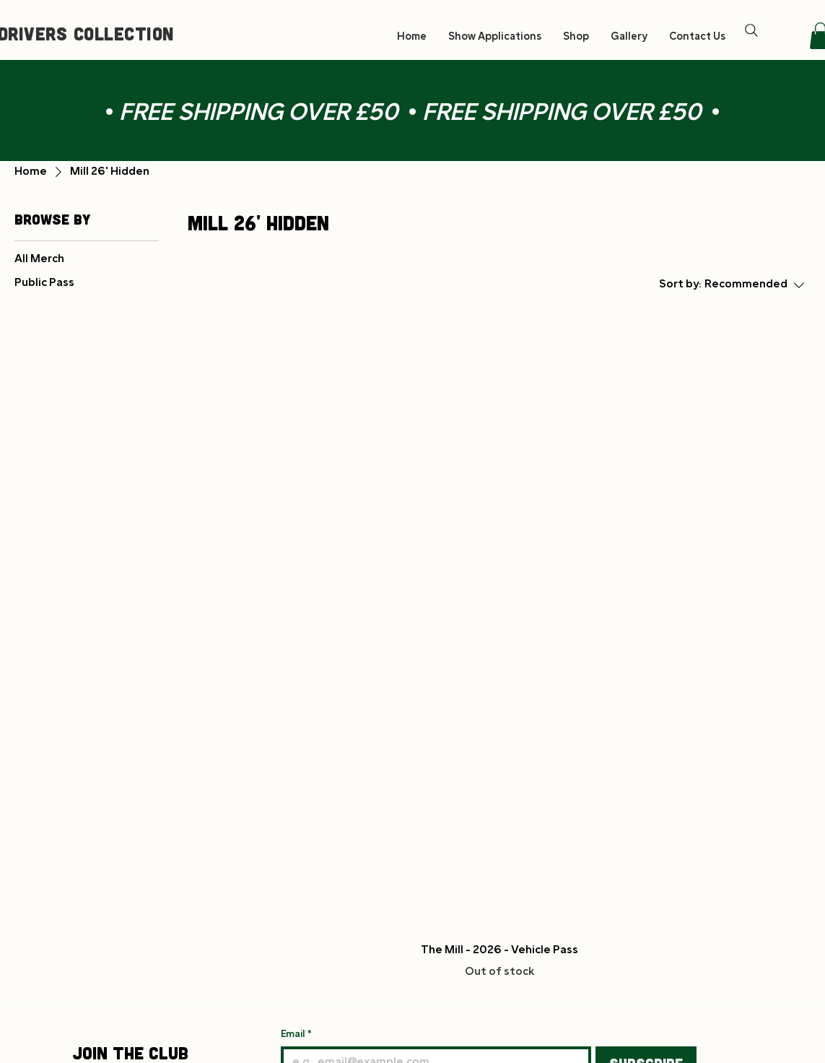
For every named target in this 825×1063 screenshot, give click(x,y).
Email (296, 1034)
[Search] (751, 30)
